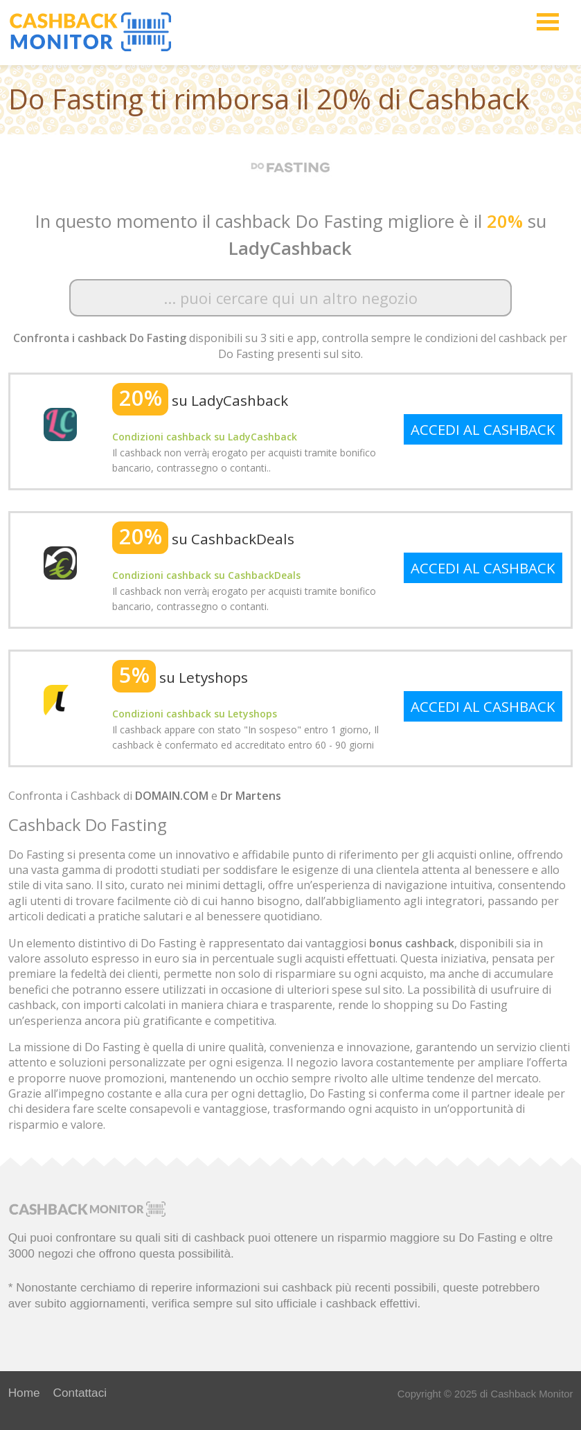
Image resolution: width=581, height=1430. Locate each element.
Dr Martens (250, 795)
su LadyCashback (200, 400)
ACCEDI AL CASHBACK (483, 429)
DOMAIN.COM (171, 795)
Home (24, 1393)
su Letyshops (180, 677)
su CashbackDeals (203, 538)
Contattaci (80, 1393)
